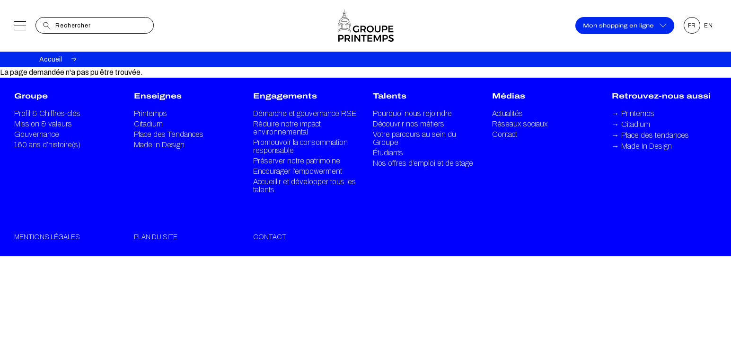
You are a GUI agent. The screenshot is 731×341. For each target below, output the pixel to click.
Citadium (148, 124)
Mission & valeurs (43, 124)
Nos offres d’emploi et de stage (423, 163)
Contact (504, 134)
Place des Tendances (168, 134)
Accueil (50, 59)
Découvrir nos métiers (408, 124)
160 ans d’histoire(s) (47, 145)
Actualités (507, 113)
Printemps (150, 113)
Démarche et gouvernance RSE (304, 113)
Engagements (285, 96)
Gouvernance (36, 134)
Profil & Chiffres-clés (47, 113)
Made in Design (159, 145)
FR (692, 25)
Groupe (31, 96)
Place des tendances (650, 135)
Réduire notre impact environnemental (287, 128)
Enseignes (158, 96)
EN (708, 25)
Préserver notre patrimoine (296, 161)
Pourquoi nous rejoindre (412, 113)
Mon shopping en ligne (625, 25)
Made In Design (642, 146)
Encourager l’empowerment (297, 171)
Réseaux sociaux (520, 124)
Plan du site (155, 237)
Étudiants (388, 153)
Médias (508, 96)
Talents (389, 96)
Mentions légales (47, 237)
